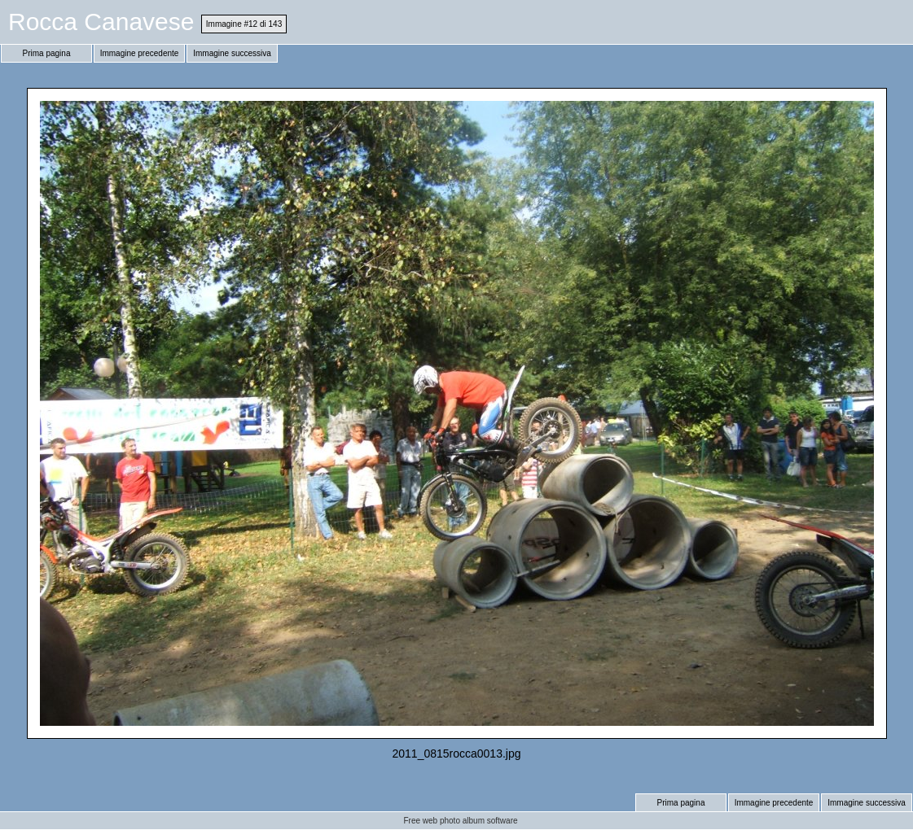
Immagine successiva (232, 53)
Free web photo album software (460, 820)
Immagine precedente (139, 53)
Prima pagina (47, 53)
